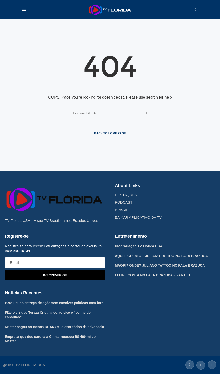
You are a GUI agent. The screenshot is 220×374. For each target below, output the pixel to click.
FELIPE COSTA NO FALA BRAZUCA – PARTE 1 (152, 275)
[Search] (195, 10)
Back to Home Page (110, 133)
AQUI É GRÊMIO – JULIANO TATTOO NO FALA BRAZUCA (161, 256)
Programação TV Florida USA (138, 246)
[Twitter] (200, 364)
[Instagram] (211, 364)
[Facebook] (189, 364)
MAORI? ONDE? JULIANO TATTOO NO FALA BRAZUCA (160, 265)
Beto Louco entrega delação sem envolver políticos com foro (54, 303)
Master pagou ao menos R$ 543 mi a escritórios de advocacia (54, 327)
